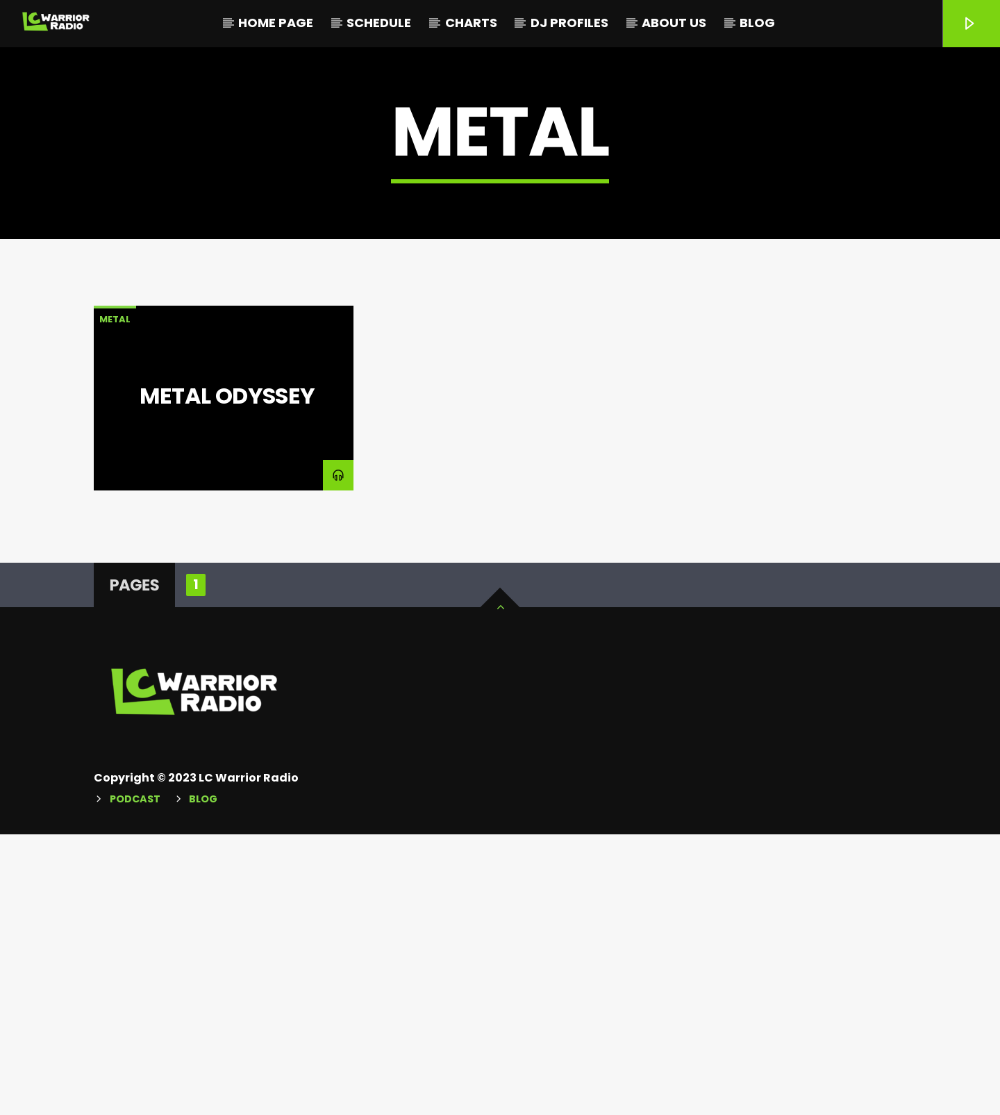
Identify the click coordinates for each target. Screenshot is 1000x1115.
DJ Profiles (569, 22)
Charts (471, 22)
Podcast (135, 1080)
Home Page (275, 22)
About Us (674, 22)
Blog (757, 22)
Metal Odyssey (227, 676)
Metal (115, 599)
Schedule (379, 22)
